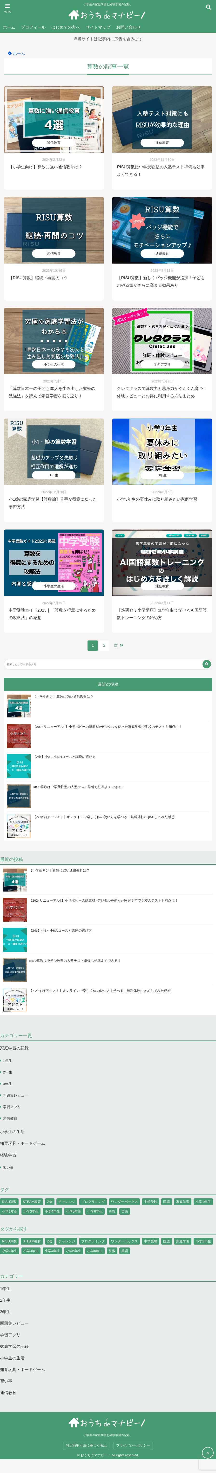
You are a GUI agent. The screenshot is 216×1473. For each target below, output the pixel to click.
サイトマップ (98, 27)
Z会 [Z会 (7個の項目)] (50, 1202)
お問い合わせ (128, 27)
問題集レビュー (15, 1095)
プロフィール (33, 27)
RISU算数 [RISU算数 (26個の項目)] (9, 1202)
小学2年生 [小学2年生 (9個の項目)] (9, 1212)
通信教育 (54, 143)
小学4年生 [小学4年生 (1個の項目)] (52, 1212)
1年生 (53, 475)
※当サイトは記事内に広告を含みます (108, 39)
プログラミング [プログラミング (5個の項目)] (93, 1202)
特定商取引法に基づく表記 (86, 1445)
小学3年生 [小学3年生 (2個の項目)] (31, 1212)
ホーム (9, 27)
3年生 (162, 475)
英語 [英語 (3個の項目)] (124, 1212)
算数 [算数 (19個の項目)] (112, 1212)
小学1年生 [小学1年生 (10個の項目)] (203, 1202)
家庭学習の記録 (14, 1048)
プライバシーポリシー (133, 1445)
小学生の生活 (54, 364)
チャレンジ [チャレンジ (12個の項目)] (66, 1202)
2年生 (7, 1072)
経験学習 (8, 1155)
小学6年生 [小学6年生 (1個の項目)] (95, 1212)
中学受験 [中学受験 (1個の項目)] (150, 1202)
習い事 (8, 1168)
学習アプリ (162, 364)
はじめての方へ (65, 27)
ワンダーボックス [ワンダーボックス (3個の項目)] (124, 1202)
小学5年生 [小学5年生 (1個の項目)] (73, 1212)
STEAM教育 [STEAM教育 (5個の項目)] (32, 1202)
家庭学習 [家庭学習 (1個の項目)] (182, 1202)
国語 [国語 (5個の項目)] (166, 1202)
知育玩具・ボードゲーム (22, 1143)
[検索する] (206, 664)
